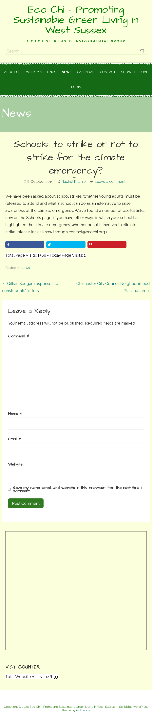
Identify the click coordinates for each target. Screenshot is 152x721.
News (66, 72)
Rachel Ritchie (74, 181)
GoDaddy (83, 710)
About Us (12, 72)
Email (14, 439)
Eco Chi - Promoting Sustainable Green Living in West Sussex (76, 20)
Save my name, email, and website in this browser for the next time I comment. (77, 489)
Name (15, 413)
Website (15, 464)
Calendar (85, 72)
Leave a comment (110, 181)
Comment (18, 336)
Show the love (134, 72)
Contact (108, 72)
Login (76, 87)
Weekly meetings (41, 72)
